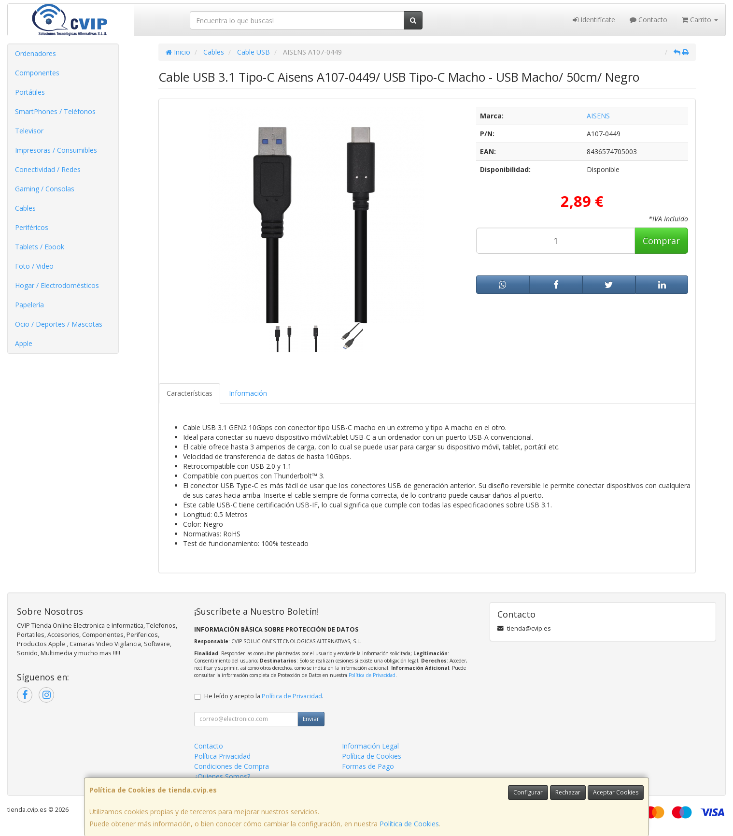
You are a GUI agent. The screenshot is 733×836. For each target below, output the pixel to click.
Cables (25, 208)
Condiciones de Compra (231, 766)
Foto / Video (34, 266)
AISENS (598, 115)
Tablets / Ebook (39, 246)
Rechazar (567, 792)
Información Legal (370, 745)
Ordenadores (35, 53)
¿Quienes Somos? (222, 776)
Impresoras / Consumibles (56, 150)
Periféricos (31, 227)
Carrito (700, 19)
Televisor (29, 130)
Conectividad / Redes (48, 169)
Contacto (648, 19)
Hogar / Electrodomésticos (57, 285)
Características (189, 393)
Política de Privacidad (372, 675)
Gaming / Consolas (44, 188)
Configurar (528, 792)
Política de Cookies (409, 823)
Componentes (37, 72)
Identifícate (594, 19)
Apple (23, 343)
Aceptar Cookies (615, 792)
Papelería (29, 304)
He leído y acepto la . (264, 696)
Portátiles (30, 92)
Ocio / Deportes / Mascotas (58, 324)
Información (248, 393)
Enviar (311, 719)
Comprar (661, 240)
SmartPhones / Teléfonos (55, 111)
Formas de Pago (368, 766)
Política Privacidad (222, 756)
